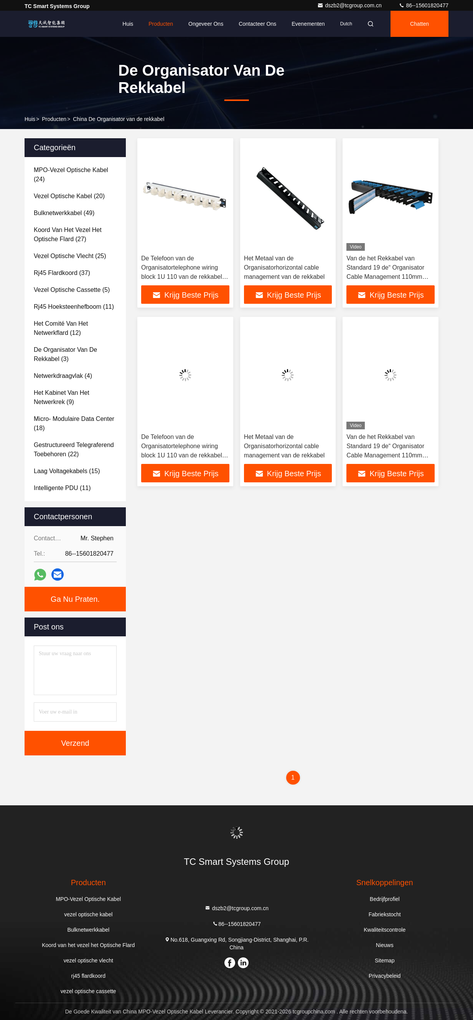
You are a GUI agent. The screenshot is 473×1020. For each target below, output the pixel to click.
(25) (70, 256)
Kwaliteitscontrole (384, 930)
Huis (127, 24)
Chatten (419, 24)
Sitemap (384, 960)
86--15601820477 (423, 5)
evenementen (308, 24)
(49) (64, 213)
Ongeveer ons (205, 24)
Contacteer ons (257, 24)
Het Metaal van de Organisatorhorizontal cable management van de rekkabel (284, 267)
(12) (61, 328)
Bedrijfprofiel (385, 899)
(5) (72, 289)
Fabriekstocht (385, 914)
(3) (65, 354)
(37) (62, 273)
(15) (67, 471)
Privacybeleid (384, 976)
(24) (71, 174)
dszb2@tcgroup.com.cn (350, 5)
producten (54, 119)
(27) (68, 234)
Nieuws (385, 945)
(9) (61, 397)
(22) (74, 449)
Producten (160, 24)
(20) (69, 196)
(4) (63, 376)
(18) (74, 423)
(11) (74, 306)
